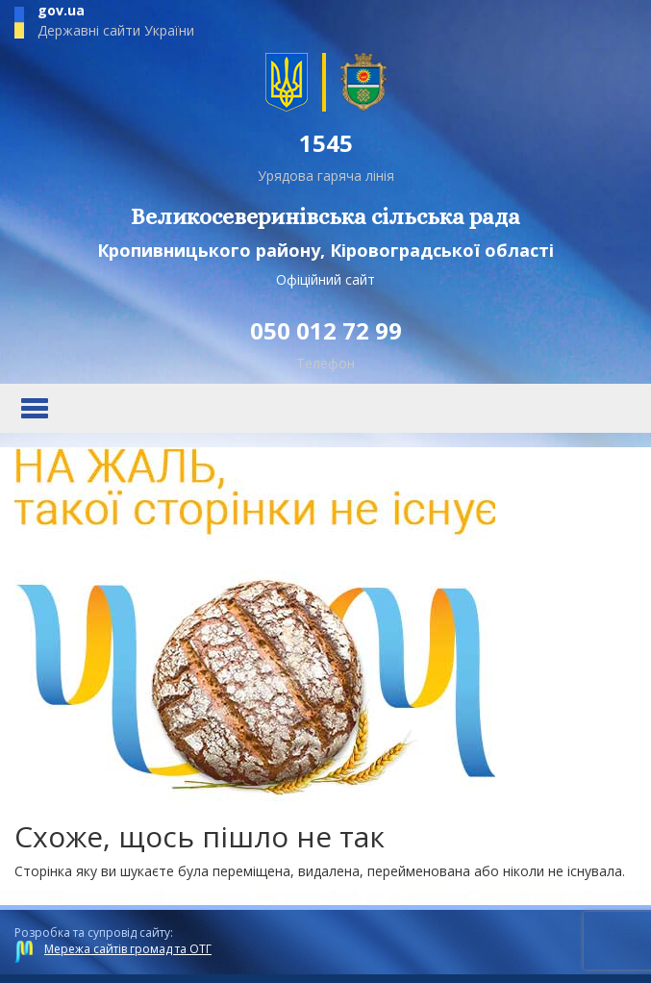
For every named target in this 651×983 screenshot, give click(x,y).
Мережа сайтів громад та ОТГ (128, 949)
